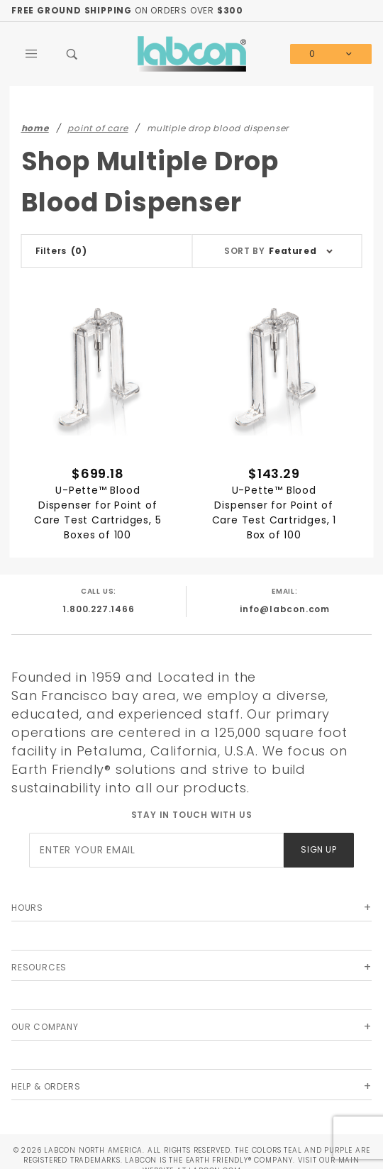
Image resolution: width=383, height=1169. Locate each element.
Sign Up (318, 849)
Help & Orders (45, 1086)
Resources (39, 967)
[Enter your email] (156, 850)
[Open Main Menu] (31, 54)
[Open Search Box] (73, 54)
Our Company (45, 1027)
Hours (27, 908)
